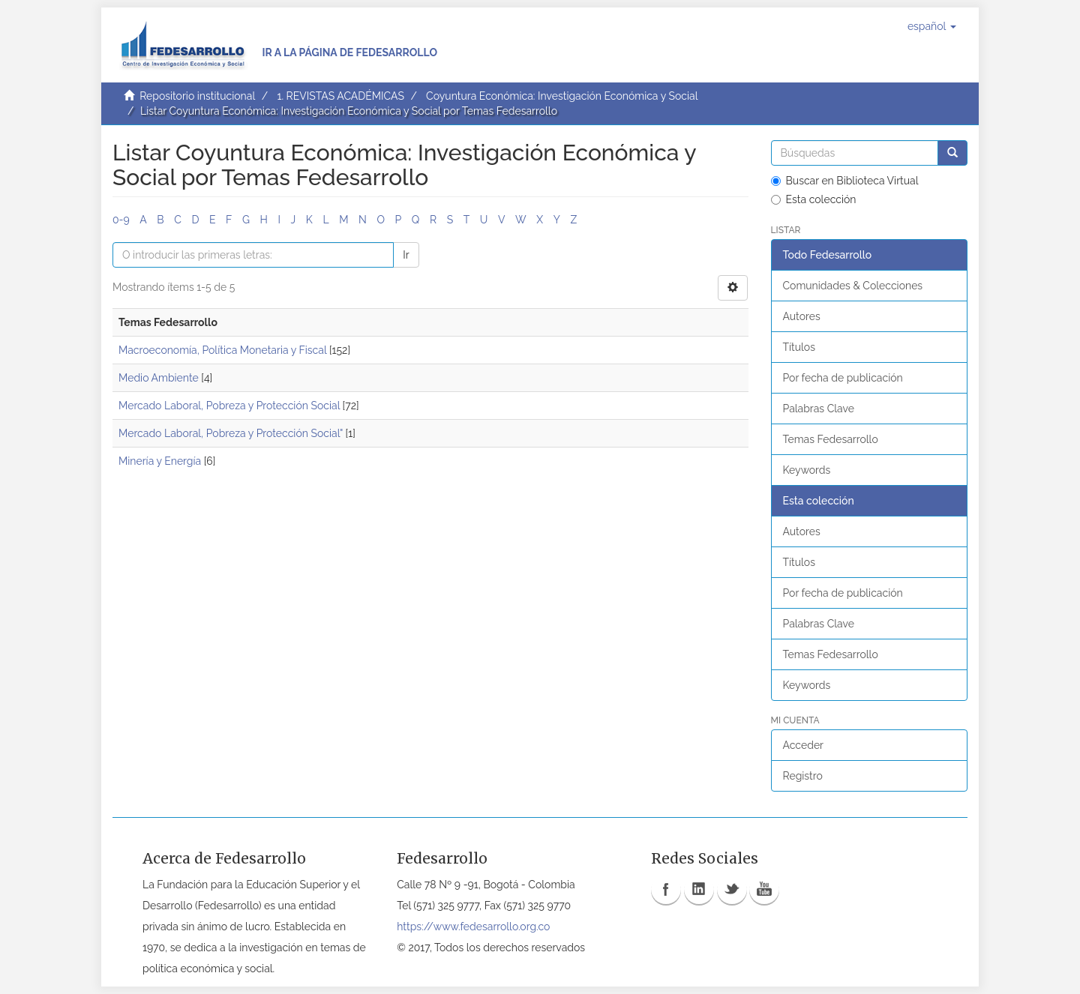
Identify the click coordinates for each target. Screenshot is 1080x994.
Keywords (807, 470)
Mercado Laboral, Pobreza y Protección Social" (230, 433)
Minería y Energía (159, 461)
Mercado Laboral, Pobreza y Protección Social (229, 406)
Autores (801, 316)
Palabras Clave (818, 409)
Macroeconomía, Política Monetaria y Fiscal (222, 350)
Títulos (799, 347)
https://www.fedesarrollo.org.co (473, 927)
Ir (406, 255)
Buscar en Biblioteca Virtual (845, 181)
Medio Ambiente (158, 378)
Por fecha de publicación (843, 378)
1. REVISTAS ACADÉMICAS (340, 96)
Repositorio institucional (197, 96)
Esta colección (813, 199)
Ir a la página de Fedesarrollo (349, 52)
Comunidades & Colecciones (853, 286)
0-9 (121, 220)
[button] (932, 26)
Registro (803, 776)
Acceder (803, 745)
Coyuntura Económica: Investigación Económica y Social (562, 96)
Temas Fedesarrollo (830, 439)
